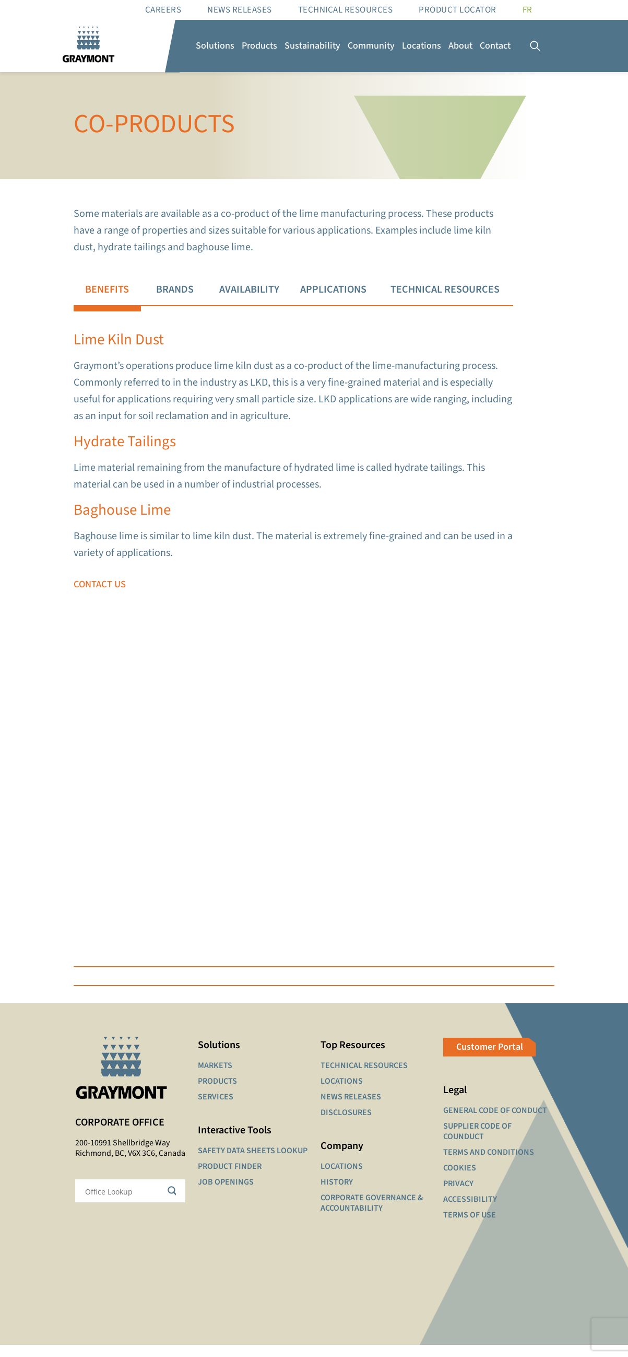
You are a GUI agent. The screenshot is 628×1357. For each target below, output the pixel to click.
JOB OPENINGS (226, 1194)
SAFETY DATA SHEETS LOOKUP (252, 1162)
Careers (163, 10)
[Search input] (123, 1203)
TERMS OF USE (469, 1227)
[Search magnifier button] (174, 1203)
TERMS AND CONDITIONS (488, 1164)
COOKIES (459, 1180)
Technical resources (345, 10)
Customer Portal (489, 1058)
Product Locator (457, 10)
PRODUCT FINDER (230, 1178)
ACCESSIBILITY (470, 1211)
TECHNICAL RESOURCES (364, 1077)
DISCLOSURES (346, 1124)
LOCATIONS (342, 1093)
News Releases (239, 10)
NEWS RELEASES (351, 1109)
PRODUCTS (217, 1093)
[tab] (107, 290)
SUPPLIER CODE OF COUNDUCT (477, 1143)
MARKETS (215, 1077)
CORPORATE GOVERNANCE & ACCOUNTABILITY (372, 1214)
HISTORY (337, 1194)
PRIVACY (458, 1195)
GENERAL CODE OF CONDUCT (495, 1122)
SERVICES (215, 1109)
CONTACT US (100, 593)
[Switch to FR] (527, 10)
